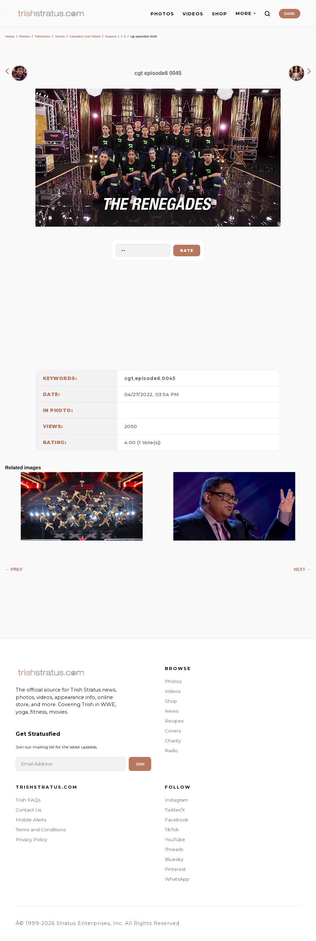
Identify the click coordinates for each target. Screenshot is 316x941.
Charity (173, 740)
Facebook (176, 819)
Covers (173, 730)
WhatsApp (177, 879)
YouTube (175, 839)
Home (10, 36)
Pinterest (175, 869)
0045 (168, 378)
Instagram (176, 800)
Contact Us (28, 810)
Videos (172, 691)
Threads (174, 849)
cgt (129, 378)
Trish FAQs (28, 800)
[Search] (267, 14)
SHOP (219, 13)
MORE (246, 13)
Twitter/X (175, 810)
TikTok (172, 829)
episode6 (148, 378)
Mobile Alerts (31, 819)
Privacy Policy (31, 839)
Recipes (174, 721)
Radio (171, 750)
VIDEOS (193, 13)
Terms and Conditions (41, 829)
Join (140, 764)
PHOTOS (162, 13)
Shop (171, 701)
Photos (24, 36)
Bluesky (174, 859)
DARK (289, 14)
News (171, 711)
